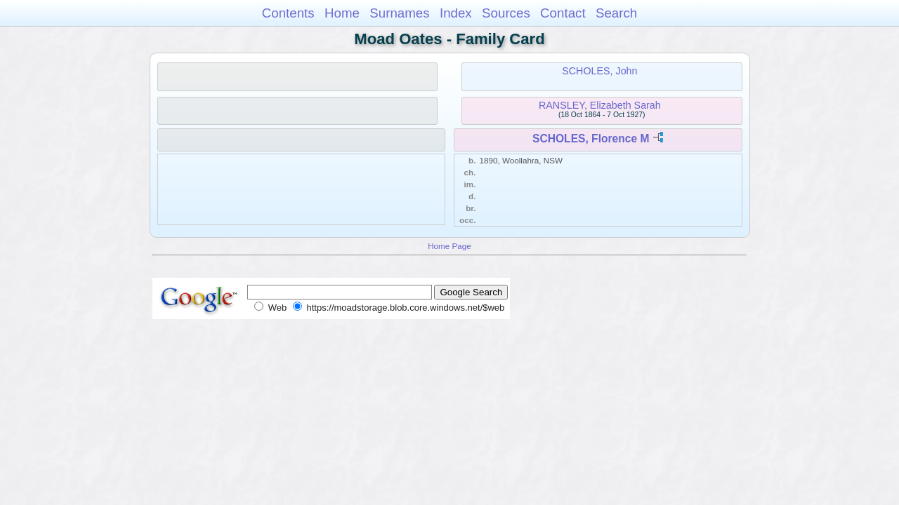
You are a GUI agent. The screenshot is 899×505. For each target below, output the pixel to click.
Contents (288, 13)
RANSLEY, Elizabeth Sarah (600, 105)
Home (342, 13)
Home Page (449, 245)
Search (616, 13)
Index (456, 13)
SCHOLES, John (599, 70)
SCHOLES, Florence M (590, 138)
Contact (563, 13)
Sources (506, 13)
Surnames (399, 13)
